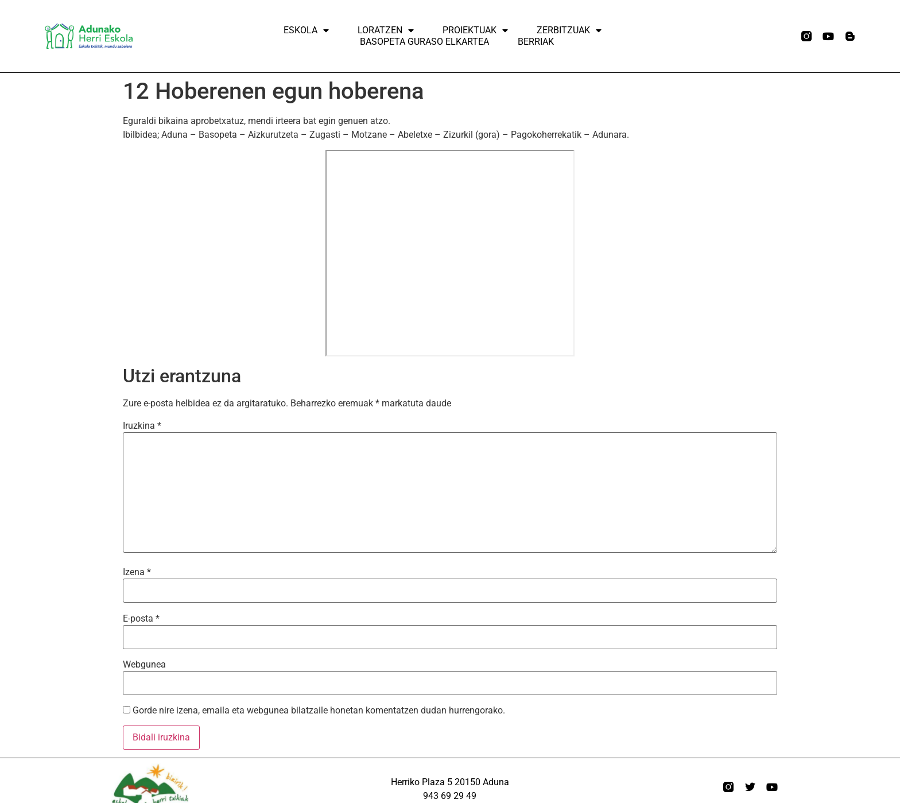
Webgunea (144, 664)
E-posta (141, 618)
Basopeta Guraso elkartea (424, 41)
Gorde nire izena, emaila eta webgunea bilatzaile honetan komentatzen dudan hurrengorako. (319, 710)
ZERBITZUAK (569, 30)
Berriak (536, 41)
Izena (137, 572)
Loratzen (386, 30)
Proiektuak (475, 30)
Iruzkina (142, 425)
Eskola (306, 30)
